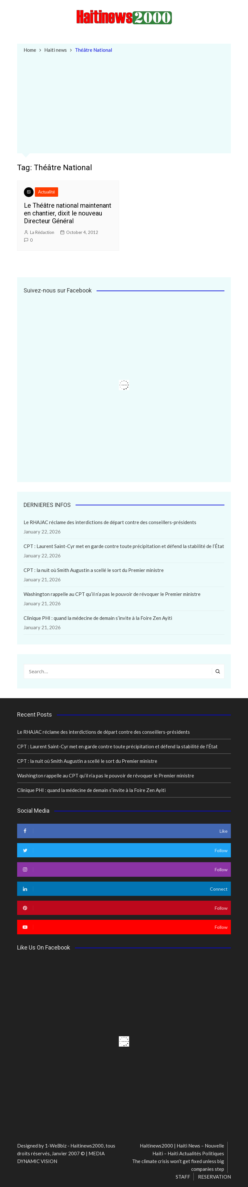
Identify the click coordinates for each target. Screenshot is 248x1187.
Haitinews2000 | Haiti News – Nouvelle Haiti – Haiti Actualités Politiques (182, 1149)
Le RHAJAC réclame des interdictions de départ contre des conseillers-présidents (110, 522)
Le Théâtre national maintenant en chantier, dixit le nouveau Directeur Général (67, 213)
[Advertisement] (124, 102)
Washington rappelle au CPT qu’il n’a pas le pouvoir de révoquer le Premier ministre (112, 594)
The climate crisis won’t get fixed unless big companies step (178, 1165)
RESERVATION (214, 1177)
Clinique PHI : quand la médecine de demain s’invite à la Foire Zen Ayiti (98, 618)
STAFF (183, 1177)
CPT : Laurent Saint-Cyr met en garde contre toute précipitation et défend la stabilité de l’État (124, 546)
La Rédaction (42, 232)
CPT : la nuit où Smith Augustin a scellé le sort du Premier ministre (94, 570)
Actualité (46, 191)
